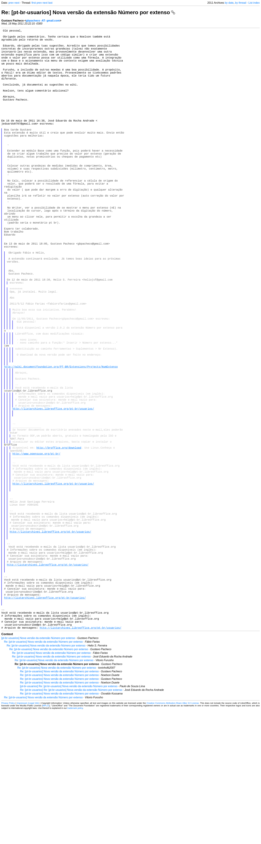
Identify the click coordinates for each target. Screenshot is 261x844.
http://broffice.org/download (58, 541)
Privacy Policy (8, 836)
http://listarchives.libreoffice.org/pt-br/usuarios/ (53, 493)
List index (254, 2)
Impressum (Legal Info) (28, 836)
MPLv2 (46, 839)
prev (11, 2)
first (34, 2)
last (50, 2)
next (16, 2)
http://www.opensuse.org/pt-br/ (36, 548)
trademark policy (75, 841)
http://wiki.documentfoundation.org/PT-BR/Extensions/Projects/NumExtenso (61, 442)
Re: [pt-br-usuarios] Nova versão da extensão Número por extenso (88, 12)
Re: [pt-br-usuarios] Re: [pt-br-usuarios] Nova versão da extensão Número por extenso (71, 823)
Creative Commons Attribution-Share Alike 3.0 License (172, 836)
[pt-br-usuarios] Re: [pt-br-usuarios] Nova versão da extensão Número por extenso (68, 819)
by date (229, 2)
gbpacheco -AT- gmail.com (43, 20)
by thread (240, 2)
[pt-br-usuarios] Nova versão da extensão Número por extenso (38, 771)
